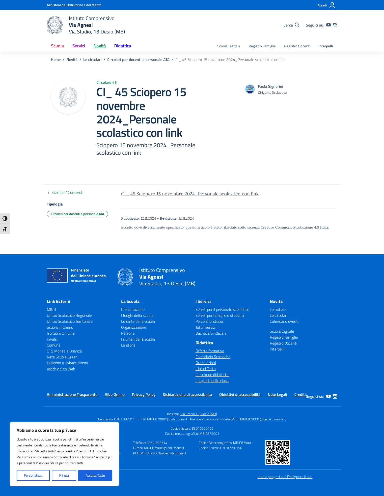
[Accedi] (326, 5)
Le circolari (278, 315)
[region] (64, 454)
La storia (128, 345)
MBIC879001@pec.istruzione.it (263, 419)
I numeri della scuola (138, 339)
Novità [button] (99, 45)
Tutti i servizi (205, 327)
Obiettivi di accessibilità (239, 394)
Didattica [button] (122, 45)
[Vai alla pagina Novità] (72, 59)
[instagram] (335, 25)
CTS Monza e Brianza (64, 351)
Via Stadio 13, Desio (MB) (198, 413)
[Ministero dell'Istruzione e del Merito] (74, 4)
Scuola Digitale (228, 46)
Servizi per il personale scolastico (222, 309)
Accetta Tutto (95, 475)
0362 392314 (124, 419)
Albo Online (115, 394)
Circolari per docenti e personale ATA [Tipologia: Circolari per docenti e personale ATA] (77, 213)
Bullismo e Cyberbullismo (67, 363)
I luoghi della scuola (137, 315)
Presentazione (133, 309)
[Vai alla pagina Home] (56, 59)
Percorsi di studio (209, 321)
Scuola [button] (57, 45)
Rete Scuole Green (62, 357)
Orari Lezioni (205, 363)
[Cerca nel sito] (291, 25)
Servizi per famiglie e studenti (219, 315)
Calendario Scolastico (212, 357)
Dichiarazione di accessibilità (187, 394)
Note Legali (277, 394)
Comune (53, 345)
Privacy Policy (143, 394)
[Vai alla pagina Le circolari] (92, 59)
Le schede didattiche (212, 375)
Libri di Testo (205, 369)
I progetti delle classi (212, 380)
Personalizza (33, 475)
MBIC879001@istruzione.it (167, 419)
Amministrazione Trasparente (72, 394)
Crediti (300, 394)
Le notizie (278, 309)
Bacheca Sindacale (210, 333)
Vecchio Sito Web (61, 369)
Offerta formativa (209, 351)
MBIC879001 (209, 433)
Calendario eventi (284, 321)
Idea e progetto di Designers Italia (284, 477)
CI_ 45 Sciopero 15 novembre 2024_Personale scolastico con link (190, 194)
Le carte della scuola (138, 321)
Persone (128, 333)
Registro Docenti (297, 46)
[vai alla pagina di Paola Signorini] (270, 86)
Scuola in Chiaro (60, 327)
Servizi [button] (78, 45)
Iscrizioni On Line (61, 333)
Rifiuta (64, 475)
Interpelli (326, 46)
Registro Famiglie (262, 46)
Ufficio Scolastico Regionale (69, 315)
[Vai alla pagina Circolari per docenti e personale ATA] (138, 59)
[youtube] (328, 25)
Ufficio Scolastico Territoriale (70, 321)
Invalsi (52, 339)
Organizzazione (133, 327)
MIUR (51, 309)
